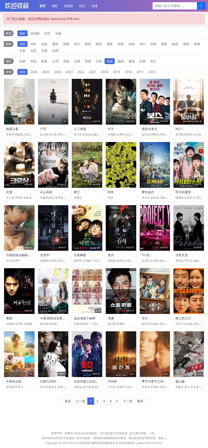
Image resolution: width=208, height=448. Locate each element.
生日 (145, 318)
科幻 (77, 44)
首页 (42, 6)
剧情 (88, 44)
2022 (81, 72)
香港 (44, 61)
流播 (111, 318)
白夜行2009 (48, 381)
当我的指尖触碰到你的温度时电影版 (31, 255)
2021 (92, 72)
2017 (140, 72)
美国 (66, 61)
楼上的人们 (183, 318)
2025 (45, 72)
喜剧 (44, 44)
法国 (77, 61)
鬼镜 (9, 318)
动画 (131, 44)
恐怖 (66, 44)
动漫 (94, 6)
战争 (99, 44)
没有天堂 (181, 255)
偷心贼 (180, 381)
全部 (22, 44)
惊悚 (197, 44)
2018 (128, 72)
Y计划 (146, 255)
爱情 (55, 44)
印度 (142, 61)
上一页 (80, 401)
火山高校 (46, 192)
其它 (153, 61)
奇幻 (142, 44)
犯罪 (121, 44)
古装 (22, 50)
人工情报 (80, 129)
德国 (121, 61)
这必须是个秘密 (84, 318)
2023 (69, 72)
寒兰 (77, 192)
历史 (33, 50)
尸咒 (43, 129)
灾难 (44, 50)
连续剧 (68, 6)
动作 (33, 44)
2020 (104, 72)
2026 (33, 72)
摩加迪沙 (148, 192)
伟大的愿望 (183, 192)
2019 (116, 72)
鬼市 (111, 255)
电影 (55, 6)
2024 (57, 72)
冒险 (164, 44)
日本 (99, 61)
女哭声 (44, 255)
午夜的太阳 (14, 381)
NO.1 (179, 129)
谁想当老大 (149, 129)
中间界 (112, 381)
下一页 (127, 401)
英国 (88, 61)
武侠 (153, 44)
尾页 (140, 401)
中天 (111, 129)
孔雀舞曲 (80, 255)
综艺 (82, 6)
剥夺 (111, 192)
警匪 (110, 44)
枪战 (175, 44)
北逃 (9, 192)
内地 (33, 61)
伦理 (55, 50)
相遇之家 (12, 129)
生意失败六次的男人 (88, 381)
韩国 (110, 61)
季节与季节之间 (152, 381)
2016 (151, 72)
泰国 (131, 61)
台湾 (55, 61)
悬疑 (186, 44)
